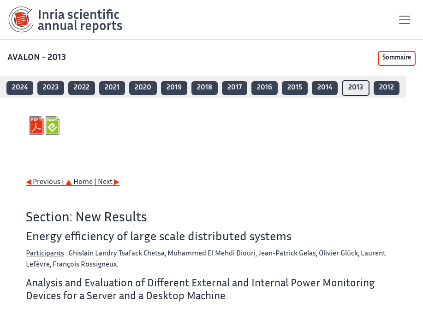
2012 (386, 88)
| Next (106, 182)
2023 (51, 88)
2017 (234, 88)
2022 (81, 88)
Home (79, 182)
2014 (324, 88)
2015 (294, 88)
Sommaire (396, 58)
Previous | (46, 182)
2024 (20, 88)
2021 (112, 88)
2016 (264, 88)
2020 (143, 88)
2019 (174, 88)
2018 (204, 88)
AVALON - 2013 (37, 58)
